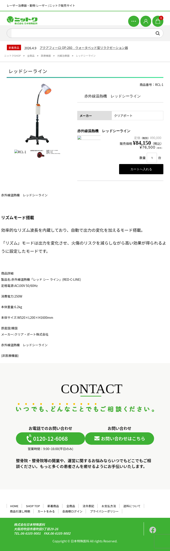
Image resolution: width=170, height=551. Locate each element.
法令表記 (88, 506)
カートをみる (46, 511)
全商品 (70, 506)
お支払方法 (109, 506)
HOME (14, 506)
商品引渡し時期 (20, 511)
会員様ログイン (72, 511)
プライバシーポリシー (104, 511)
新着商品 (53, 506)
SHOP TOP (33, 506)
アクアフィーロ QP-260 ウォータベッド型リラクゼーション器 (84, 47)
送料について (132, 506)
